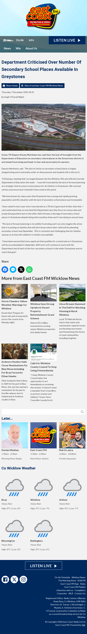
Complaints (80, 590)
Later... (7, 418)
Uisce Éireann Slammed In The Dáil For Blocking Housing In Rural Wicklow (72, 300)
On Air (20, 40)
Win (18, 48)
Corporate (62, 593)
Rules (82, 583)
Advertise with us (64, 590)
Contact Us (80, 593)
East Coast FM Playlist (74, 587)
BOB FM (81, 580)
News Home (12, 85)
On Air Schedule (62, 577)
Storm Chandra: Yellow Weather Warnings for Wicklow (15, 297)
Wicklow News (78, 577)
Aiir (83, 625)
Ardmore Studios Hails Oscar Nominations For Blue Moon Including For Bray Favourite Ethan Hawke (15, 361)
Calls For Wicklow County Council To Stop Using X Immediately (43, 358)
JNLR (70, 593)
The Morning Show (67, 580)
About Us (31, 48)
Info (31, 40)
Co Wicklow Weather (19, 468)
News (7, 48)
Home (7, 40)
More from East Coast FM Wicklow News (44, 85)
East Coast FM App (70, 583)
